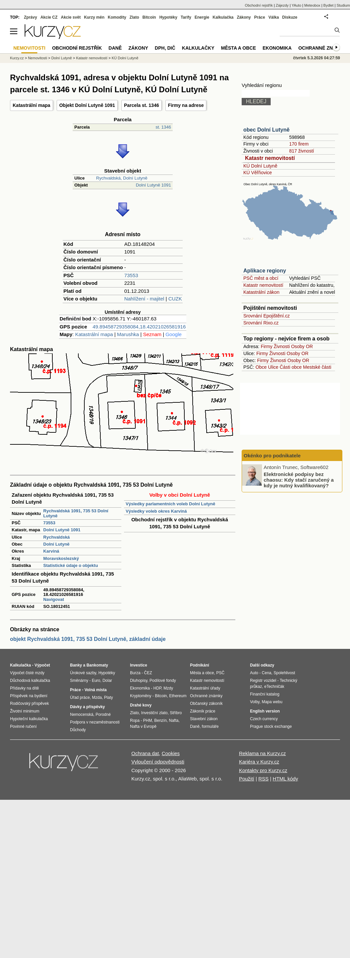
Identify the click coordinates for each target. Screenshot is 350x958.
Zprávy (30, 17)
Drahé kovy (141, 705)
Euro (96, 680)
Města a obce (238, 48)
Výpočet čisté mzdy (27, 673)
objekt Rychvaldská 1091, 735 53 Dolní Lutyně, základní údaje (88, 639)
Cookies (171, 753)
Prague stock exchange (271, 726)
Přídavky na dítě (24, 688)
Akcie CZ (48, 17)
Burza (135, 673)
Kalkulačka (223, 17)
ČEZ (148, 673)
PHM (147, 720)
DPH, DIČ (165, 48)
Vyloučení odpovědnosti (157, 761)
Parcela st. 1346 (141, 105)
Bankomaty (97, 665)
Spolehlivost (284, 673)
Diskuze (289, 17)
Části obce (291, 367)
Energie (202, 17)
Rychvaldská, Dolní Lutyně (121, 178)
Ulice (273, 367)
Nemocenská (81, 714)
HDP (157, 688)
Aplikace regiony (264, 270)
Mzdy (168, 688)
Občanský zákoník (206, 703)
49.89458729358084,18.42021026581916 (139, 326)
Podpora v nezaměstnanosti (95, 722)
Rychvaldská (56, 537)
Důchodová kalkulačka (30, 680)
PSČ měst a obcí (260, 278)
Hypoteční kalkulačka (29, 719)
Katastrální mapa (31, 105)
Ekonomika (277, 48)
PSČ (220, 673)
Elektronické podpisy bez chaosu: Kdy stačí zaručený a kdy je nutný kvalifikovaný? (299, 479)
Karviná (51, 551)
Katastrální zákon (261, 292)
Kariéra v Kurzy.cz (259, 761)
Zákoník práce (202, 711)
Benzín (160, 720)
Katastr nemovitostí (270, 158)
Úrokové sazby (83, 673)
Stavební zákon (204, 719)
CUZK (175, 298)
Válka (273, 17)
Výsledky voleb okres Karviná (156, 511)
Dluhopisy (138, 680)
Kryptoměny (140, 696)
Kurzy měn (94, 17)
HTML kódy (285, 778)
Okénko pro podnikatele (272, 455)
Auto (254, 673)
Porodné (103, 714)
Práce (259, 17)
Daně (115, 48)
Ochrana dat (145, 753)
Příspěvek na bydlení (28, 696)
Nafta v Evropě (143, 726)
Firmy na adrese (186, 105)
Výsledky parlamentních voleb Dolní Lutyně (170, 503)
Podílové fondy (162, 680)
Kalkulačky (198, 48)
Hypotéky (168, 17)
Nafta (174, 720)
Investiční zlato (154, 713)
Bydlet (328, 5)
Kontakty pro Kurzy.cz (263, 770)
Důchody (78, 729)
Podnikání (199, 665)
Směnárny (79, 680)
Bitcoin (149, 17)
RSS (263, 778)
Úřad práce (80, 697)
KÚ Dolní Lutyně (260, 166)
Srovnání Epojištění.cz (266, 315)
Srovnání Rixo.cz (261, 322)
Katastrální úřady (205, 688)
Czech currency (264, 719)
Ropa (135, 720)
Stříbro (176, 713)
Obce (261, 367)
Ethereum (177, 696)
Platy (108, 697)
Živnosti (282, 346)
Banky (76, 665)
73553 (131, 275)
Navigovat (53, 599)
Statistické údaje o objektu (70, 565)
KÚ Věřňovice (257, 172)
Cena (266, 673)
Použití (246, 778)
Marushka (128, 334)
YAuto (296, 5)
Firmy (266, 346)
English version (265, 711)
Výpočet (42, 665)
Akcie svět (71, 17)
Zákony (244, 17)
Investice (138, 665)
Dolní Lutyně (56, 544)
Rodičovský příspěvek (29, 703)
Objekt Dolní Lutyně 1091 (87, 105)
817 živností (301, 151)
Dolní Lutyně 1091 (153, 185)
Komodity (117, 17)
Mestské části (317, 367)
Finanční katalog (264, 694)
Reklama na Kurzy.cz (262, 753)
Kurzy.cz (17, 58)
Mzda (97, 697)
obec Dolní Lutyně (266, 130)
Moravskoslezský (61, 558)
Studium (343, 5)
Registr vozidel (263, 680)
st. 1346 (163, 127)
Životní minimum (24, 711)
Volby (254, 702)
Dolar (107, 680)
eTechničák (274, 686)
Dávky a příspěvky (87, 707)
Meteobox (312, 5)
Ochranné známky (322, 48)
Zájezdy (282, 5)
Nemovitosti (37, 58)
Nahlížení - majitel (144, 298)
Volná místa (95, 690)
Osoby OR (302, 346)
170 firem (298, 144)
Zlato (134, 17)
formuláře (210, 726)
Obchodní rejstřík (259, 5)
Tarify (186, 17)
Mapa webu (272, 702)
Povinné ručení (23, 726)
